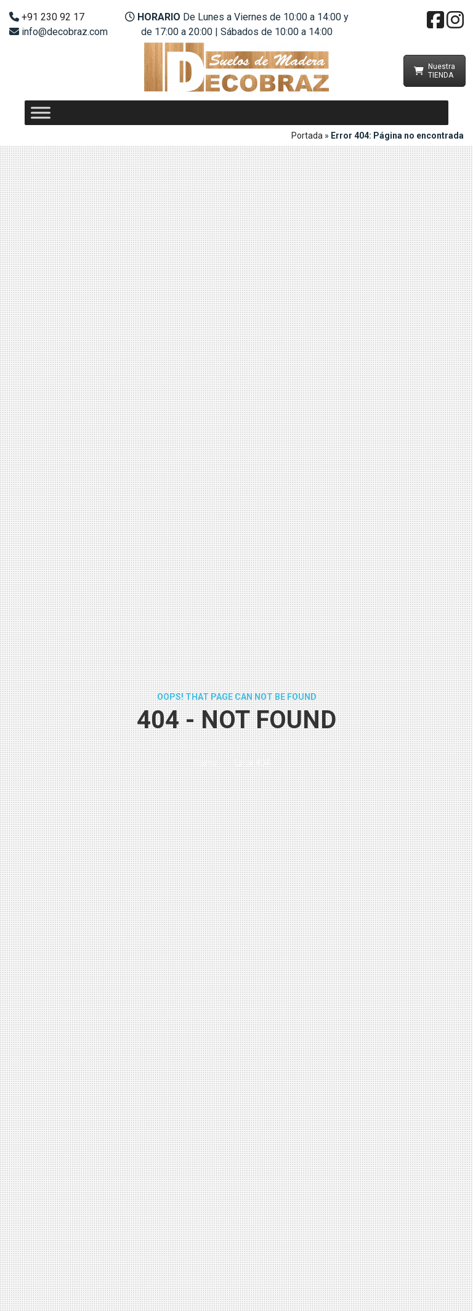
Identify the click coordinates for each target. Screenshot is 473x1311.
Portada (307, 135)
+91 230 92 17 (53, 17)
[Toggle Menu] (41, 112)
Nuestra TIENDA (434, 70)
